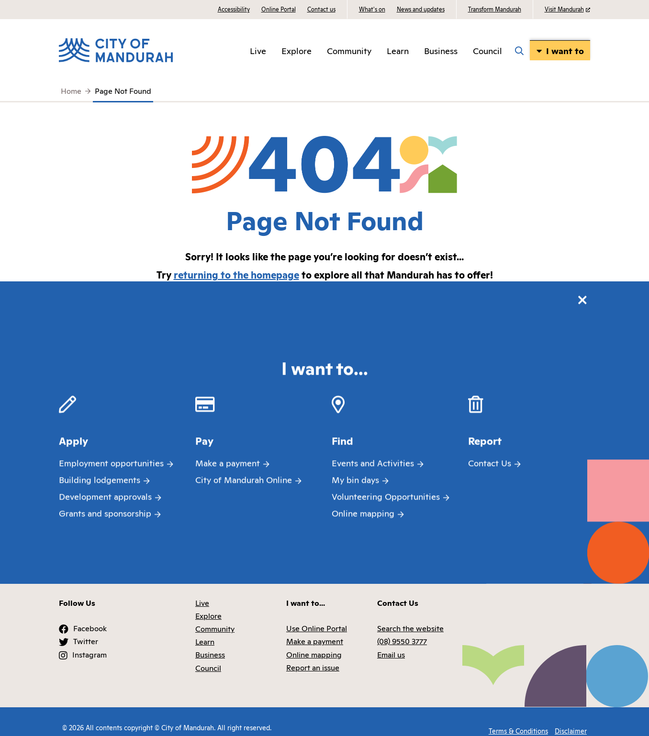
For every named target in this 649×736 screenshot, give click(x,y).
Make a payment (314, 629)
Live (265, 50)
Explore (303, 50)
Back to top (555, 559)
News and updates (421, 9)
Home (71, 90)
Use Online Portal (316, 616)
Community (356, 50)
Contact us (321, 9)
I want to (569, 50)
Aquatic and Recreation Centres (506, 395)
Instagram (89, 642)
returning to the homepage (236, 274)
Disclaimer (571, 715)
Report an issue (312, 655)
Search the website (324, 355)
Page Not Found (123, 90)
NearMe (325, 475)
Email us (391, 642)
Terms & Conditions (515, 715)
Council (493, 50)
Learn (404, 50)
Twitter (85, 629)
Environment (506, 435)
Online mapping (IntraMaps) (506, 355)
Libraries (506, 475)
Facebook (90, 616)
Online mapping (314, 642)
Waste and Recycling (325, 435)
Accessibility (234, 9)
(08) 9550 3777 (402, 629)
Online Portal (278, 9)
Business (448, 50)
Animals (324, 395)
